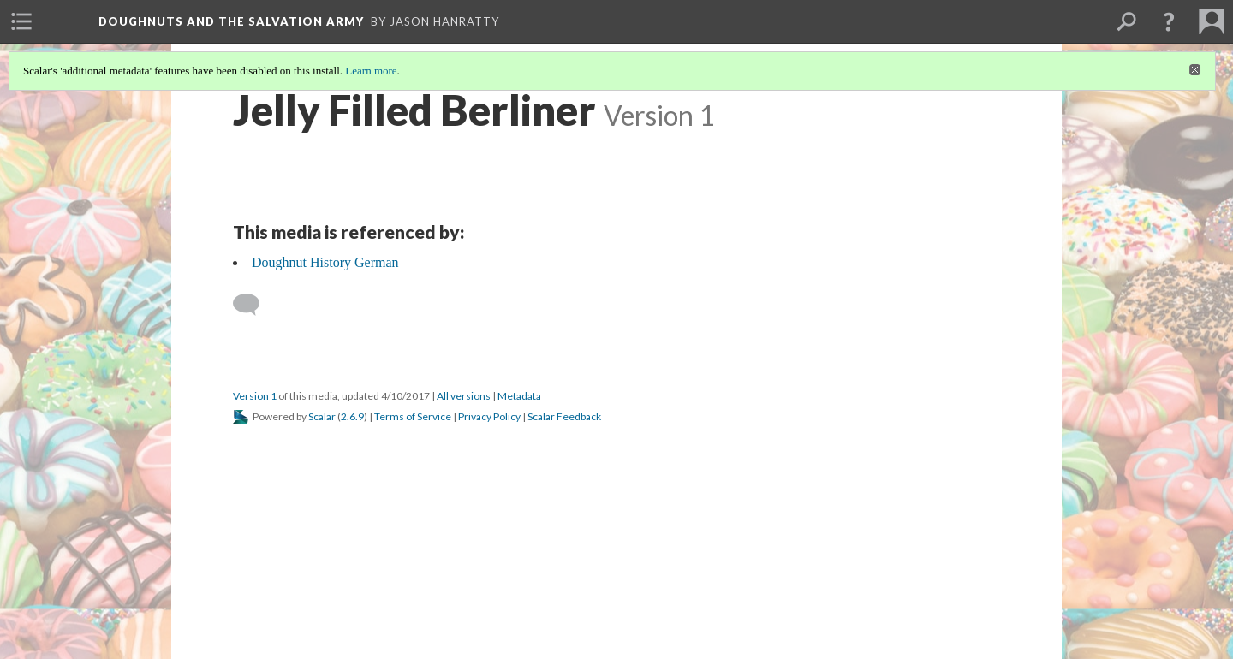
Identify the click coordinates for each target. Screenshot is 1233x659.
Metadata (519, 395)
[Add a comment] (254, 305)
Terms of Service (412, 416)
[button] (1168, 21)
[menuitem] (21, 21)
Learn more (370, 70)
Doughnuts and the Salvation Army (231, 21)
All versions (464, 395)
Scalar (322, 416)
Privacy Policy (489, 416)
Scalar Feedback (564, 416)
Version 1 (255, 395)
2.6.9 (352, 416)
